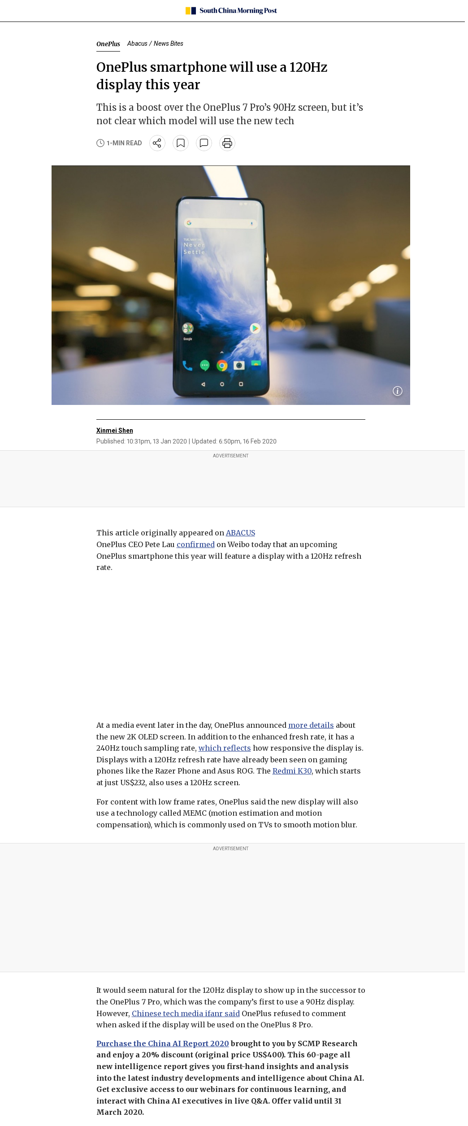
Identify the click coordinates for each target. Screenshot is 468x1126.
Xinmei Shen (114, 430)
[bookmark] (181, 143)
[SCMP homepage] (230, 11)
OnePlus (108, 44)
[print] (227, 143)
